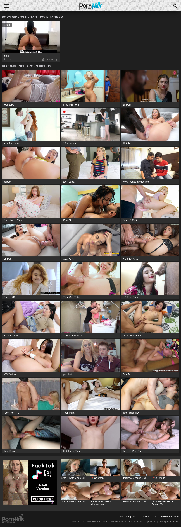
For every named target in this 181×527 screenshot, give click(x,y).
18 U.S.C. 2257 (150, 516)
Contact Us (123, 516)
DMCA (135, 516)
